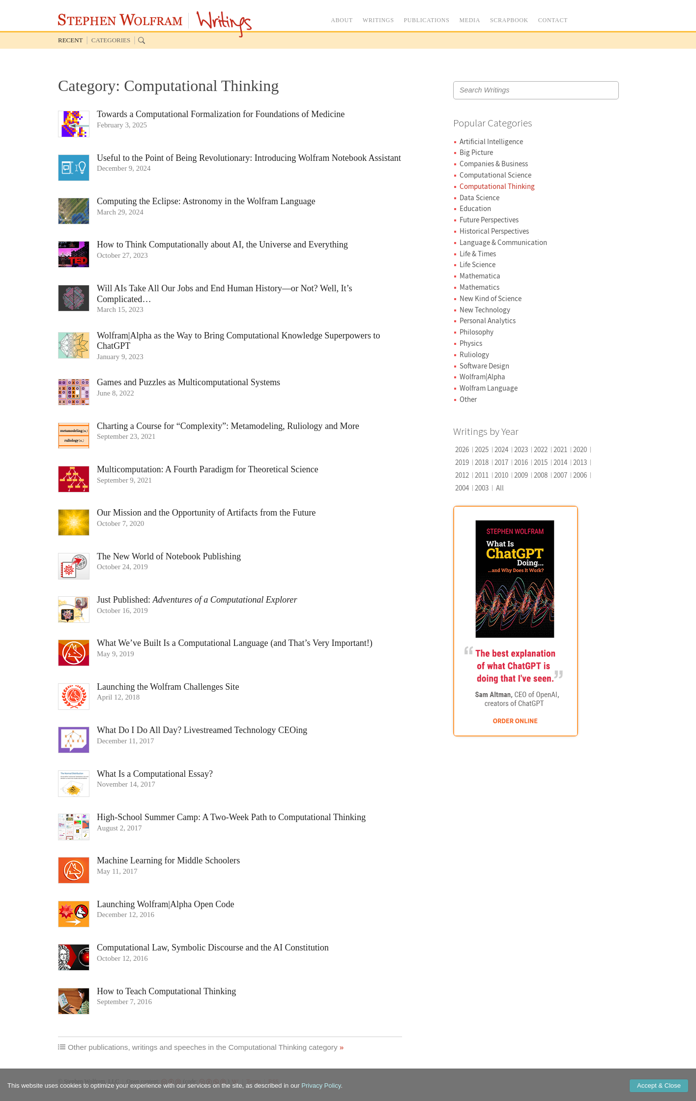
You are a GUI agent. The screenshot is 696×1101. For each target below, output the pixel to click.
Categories (110, 40)
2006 (580, 475)
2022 (541, 449)
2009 (521, 475)
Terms (253, 1081)
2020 (580, 449)
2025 (482, 449)
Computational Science (495, 175)
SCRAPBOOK (509, 20)
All (500, 487)
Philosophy (476, 331)
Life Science (477, 264)
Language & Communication (503, 242)
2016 (521, 462)
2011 (482, 475)
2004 (462, 487)
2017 (501, 462)
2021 (560, 449)
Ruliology (474, 354)
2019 (462, 462)
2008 (541, 475)
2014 (560, 462)
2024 (501, 449)
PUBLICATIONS (426, 20)
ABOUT (342, 20)
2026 (462, 449)
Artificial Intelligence (491, 141)
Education (475, 208)
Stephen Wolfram (120, 20)
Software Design (484, 365)
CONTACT (553, 20)
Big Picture (476, 152)
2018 (482, 462)
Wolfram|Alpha (482, 376)
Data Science (479, 197)
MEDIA (469, 20)
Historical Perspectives (494, 231)
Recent (70, 40)
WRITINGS (378, 20)
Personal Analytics (488, 320)
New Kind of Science (491, 298)
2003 (482, 487)
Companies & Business (494, 163)
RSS (273, 1081)
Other (468, 399)
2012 (462, 475)
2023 (521, 449)
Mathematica (480, 275)
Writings (224, 24)
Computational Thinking (497, 186)
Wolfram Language (489, 388)
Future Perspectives (489, 219)
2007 (560, 475)
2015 (541, 462)
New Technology (485, 309)
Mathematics (479, 287)
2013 (580, 462)
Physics (471, 343)
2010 (501, 475)
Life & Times (478, 253)
